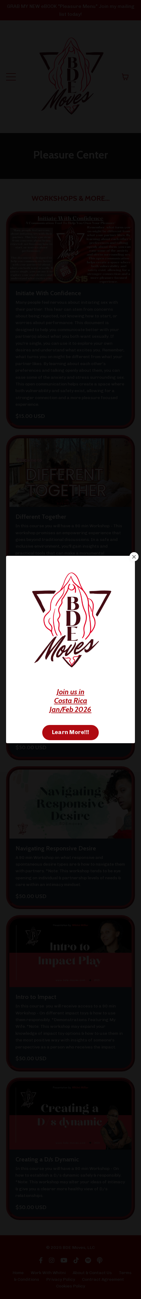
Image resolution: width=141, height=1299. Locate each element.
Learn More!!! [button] (70, 732)
